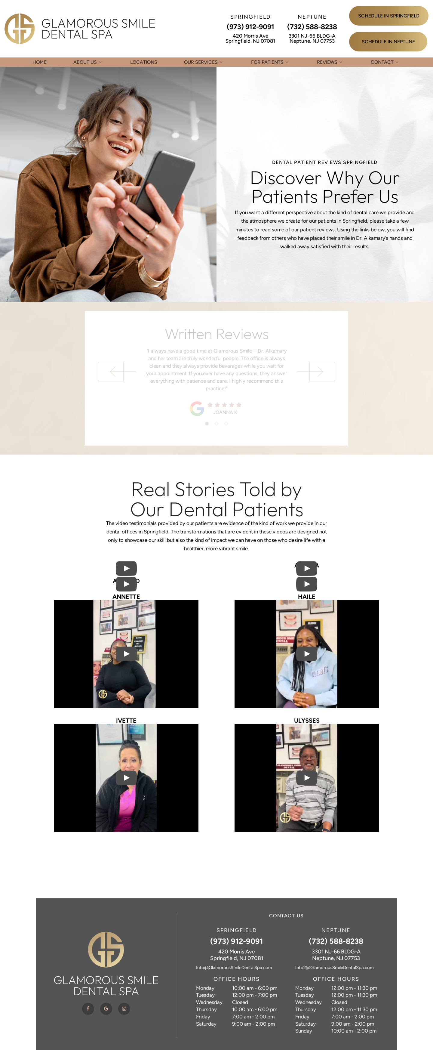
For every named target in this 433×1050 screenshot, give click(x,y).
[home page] (80, 29)
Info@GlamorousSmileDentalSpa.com (234, 967)
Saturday (206, 1024)
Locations (143, 62)
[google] (106, 1009)
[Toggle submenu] (100, 62)
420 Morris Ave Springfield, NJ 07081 (250, 38)
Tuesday (205, 995)
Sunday (303, 1031)
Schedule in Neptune (388, 42)
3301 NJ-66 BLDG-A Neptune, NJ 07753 (312, 38)
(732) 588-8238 (312, 26)
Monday (205, 988)
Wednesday (209, 1002)
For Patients (270, 62)
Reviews (330, 62)
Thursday (206, 1009)
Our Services (204, 62)
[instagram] (124, 1009)
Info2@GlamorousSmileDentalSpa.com (334, 967)
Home (39, 62)
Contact (385, 62)
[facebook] (88, 1009)
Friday (203, 1017)
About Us (88, 62)
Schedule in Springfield (388, 16)
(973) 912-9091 (250, 26)
